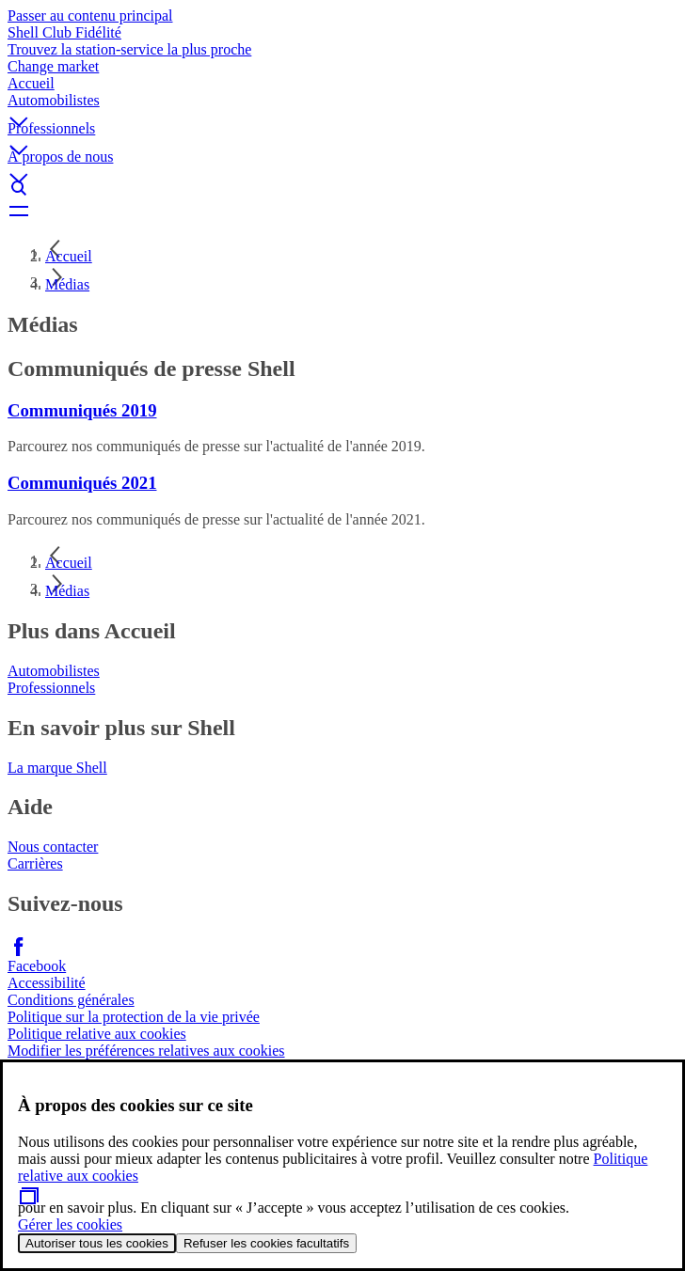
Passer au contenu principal (90, 16)
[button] (342, 106)
